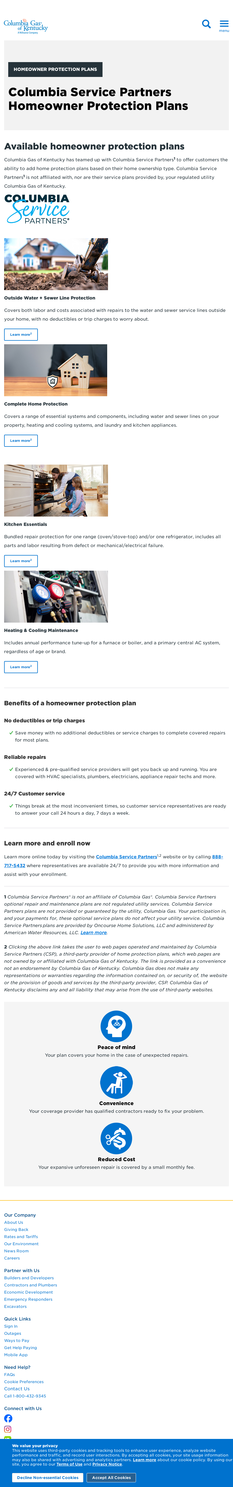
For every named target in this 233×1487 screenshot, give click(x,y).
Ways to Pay (16, 1340)
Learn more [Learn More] (144, 1460)
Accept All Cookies (111, 1477)
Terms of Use (69, 1464)
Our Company (20, 1215)
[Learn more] (94, 932)
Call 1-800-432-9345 (25, 1396)
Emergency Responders (28, 1299)
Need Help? (17, 1367)
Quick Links (17, 1319)
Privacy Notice (107, 1464)
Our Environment (21, 1244)
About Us (13, 1222)
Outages (12, 1333)
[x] (8, 1417)
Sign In (11, 1326)
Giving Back (16, 1229)
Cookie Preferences (24, 1382)
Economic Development (28, 1292)
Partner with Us (21, 1270)
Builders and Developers (29, 1278)
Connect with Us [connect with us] (23, 1408)
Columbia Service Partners (126, 856)
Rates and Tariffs (21, 1236)
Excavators (15, 1306)
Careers (12, 1258)
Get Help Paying (20, 1347)
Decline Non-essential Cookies (47, 1477)
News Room (16, 1251)
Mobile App (16, 1355)
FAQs (9, 1374)
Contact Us (17, 1388)
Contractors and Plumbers (30, 1285)
